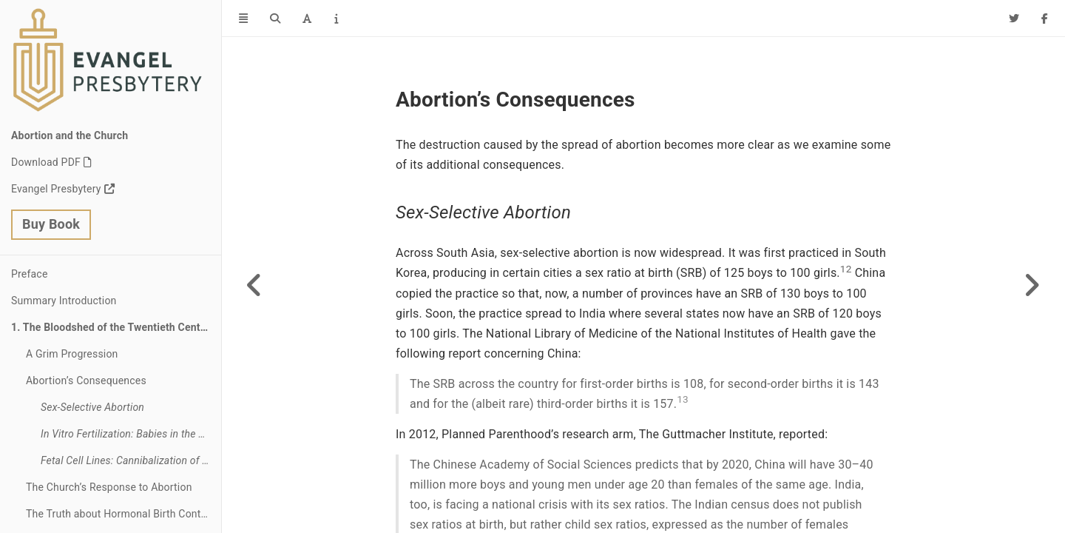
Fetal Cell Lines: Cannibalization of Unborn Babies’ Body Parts (131, 460)
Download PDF (46, 162)
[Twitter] (1014, 18)
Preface (29, 274)
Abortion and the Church (69, 135)
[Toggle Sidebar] (243, 18)
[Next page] (1031, 285)
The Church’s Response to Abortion (109, 487)
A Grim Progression (72, 354)
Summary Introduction (64, 300)
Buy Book (51, 224)
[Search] (275, 18)
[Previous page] (255, 285)
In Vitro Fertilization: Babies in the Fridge (131, 434)
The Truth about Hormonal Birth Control (119, 514)
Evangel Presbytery (56, 189)
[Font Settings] (306, 18)
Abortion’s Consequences (86, 380)
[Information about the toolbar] (336, 18)
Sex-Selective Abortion (92, 407)
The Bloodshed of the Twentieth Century (119, 327)
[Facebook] (1044, 18)
